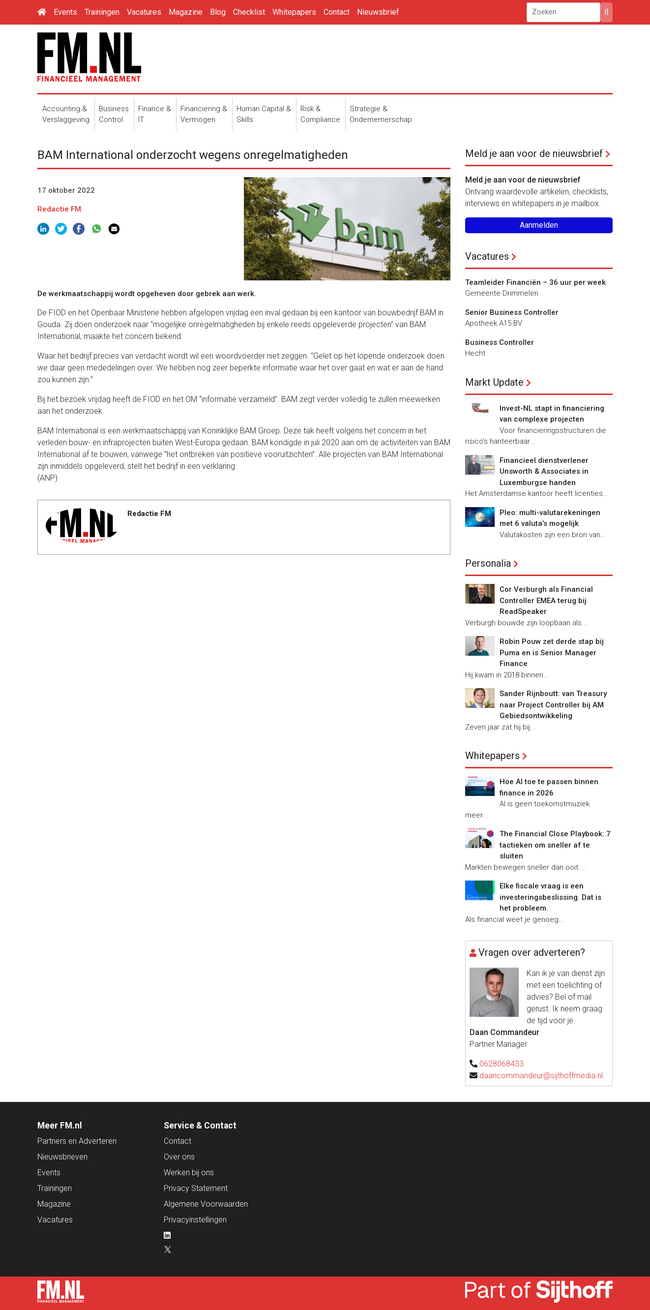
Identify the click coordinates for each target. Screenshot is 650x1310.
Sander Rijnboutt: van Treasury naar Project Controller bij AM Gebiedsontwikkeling (553, 704)
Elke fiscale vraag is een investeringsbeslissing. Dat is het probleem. (550, 897)
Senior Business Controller (512, 312)
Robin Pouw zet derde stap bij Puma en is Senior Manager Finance (552, 652)
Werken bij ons (189, 1172)
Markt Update (494, 382)
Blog (218, 12)
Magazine (186, 12)
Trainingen (102, 12)
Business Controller (499, 342)
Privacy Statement (196, 1188)
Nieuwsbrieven (62, 1156)
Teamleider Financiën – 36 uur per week (535, 282)
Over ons (179, 1156)
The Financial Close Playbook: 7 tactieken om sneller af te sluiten (555, 844)
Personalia (488, 563)
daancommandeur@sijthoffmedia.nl (541, 1075)
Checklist (249, 12)
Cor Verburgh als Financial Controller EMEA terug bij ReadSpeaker (546, 600)
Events (65, 12)
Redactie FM (59, 209)
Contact (337, 12)
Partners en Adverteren (77, 1141)
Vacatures (144, 12)
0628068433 (501, 1063)
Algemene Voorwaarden (206, 1204)
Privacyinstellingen (195, 1219)
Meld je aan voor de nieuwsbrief (534, 153)
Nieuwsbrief (378, 12)
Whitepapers (294, 12)
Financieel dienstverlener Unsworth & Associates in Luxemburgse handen (544, 471)
